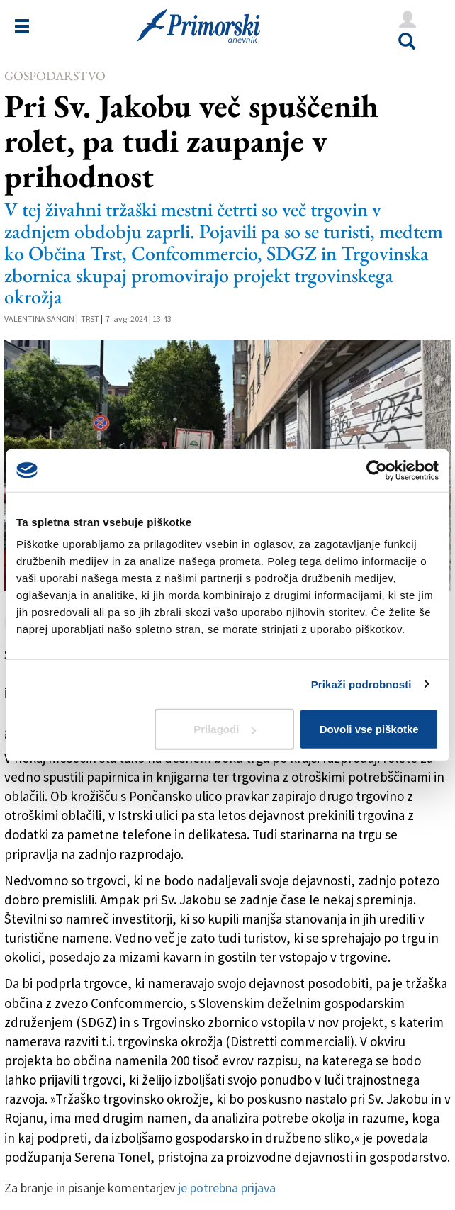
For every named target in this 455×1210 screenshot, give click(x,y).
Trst (90, 318)
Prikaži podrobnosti (361, 684)
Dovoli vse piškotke (369, 729)
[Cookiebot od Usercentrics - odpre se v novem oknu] (377, 470)
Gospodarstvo (55, 75)
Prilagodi (224, 729)
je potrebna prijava (227, 1188)
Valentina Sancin (39, 318)
